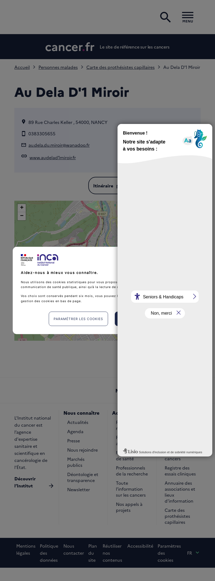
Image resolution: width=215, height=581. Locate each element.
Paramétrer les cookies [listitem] (78, 319)
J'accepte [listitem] (140, 319)
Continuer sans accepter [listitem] (170, 257)
